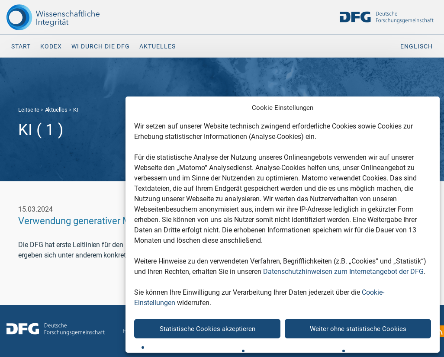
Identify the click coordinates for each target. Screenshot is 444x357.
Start (21, 46)
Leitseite (28, 109)
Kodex (51, 46)
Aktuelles (157, 46)
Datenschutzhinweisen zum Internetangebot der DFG (343, 271)
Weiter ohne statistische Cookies (358, 329)
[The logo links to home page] (55, 17)
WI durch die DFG (100, 46)
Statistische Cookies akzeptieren (207, 329)
